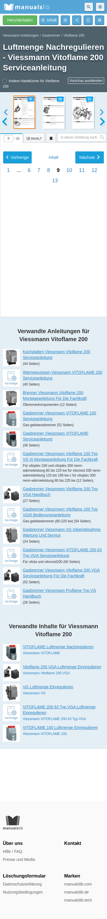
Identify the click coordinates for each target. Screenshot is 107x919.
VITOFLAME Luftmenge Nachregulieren (58, 698)
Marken (72, 875)
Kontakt (72, 843)
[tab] (11, 137)
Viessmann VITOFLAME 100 (45, 785)
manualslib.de (76, 892)
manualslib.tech (78, 900)
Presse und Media (19, 859)
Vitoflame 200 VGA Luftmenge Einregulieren (62, 718)
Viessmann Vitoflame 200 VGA (46, 725)
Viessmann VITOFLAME (41, 705)
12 (94, 323)
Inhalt (53, 310)
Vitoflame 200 (74, 35)
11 (82, 323)
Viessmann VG (34, 745)
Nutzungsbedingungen (23, 892)
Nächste (89, 310)
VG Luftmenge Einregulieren (48, 738)
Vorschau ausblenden (86, 81)
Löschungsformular (24, 875)
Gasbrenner (51, 35)
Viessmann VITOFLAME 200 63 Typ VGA (54, 771)
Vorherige (17, 310)
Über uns (13, 843)
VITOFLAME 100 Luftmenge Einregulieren (60, 779)
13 (55, 333)
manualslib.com (78, 884)
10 (69, 323)
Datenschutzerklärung (22, 884)
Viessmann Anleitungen (21, 35)
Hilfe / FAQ (12, 851)
